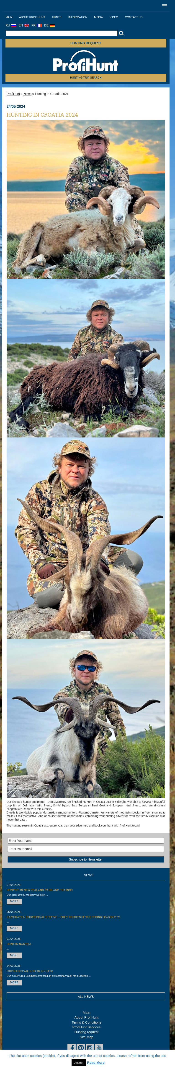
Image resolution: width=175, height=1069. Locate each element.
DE (49, 25)
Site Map (86, 1037)
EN (23, 25)
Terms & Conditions (86, 1022)
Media (98, 17)
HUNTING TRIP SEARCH (85, 77)
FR (36, 25)
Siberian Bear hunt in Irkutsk (30, 971)
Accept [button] (78, 1062)
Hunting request (85, 43)
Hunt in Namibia (19, 944)
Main (8, 17)
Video (114, 17)
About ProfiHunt (32, 17)
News (27, 94)
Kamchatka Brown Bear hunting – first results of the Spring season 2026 (64, 917)
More (14, 901)
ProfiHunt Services (86, 1027)
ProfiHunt (13, 94)
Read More (96, 1062)
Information (77, 17)
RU (10, 25)
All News (86, 996)
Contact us (133, 17)
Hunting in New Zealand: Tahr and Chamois (39, 890)
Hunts (56, 17)
